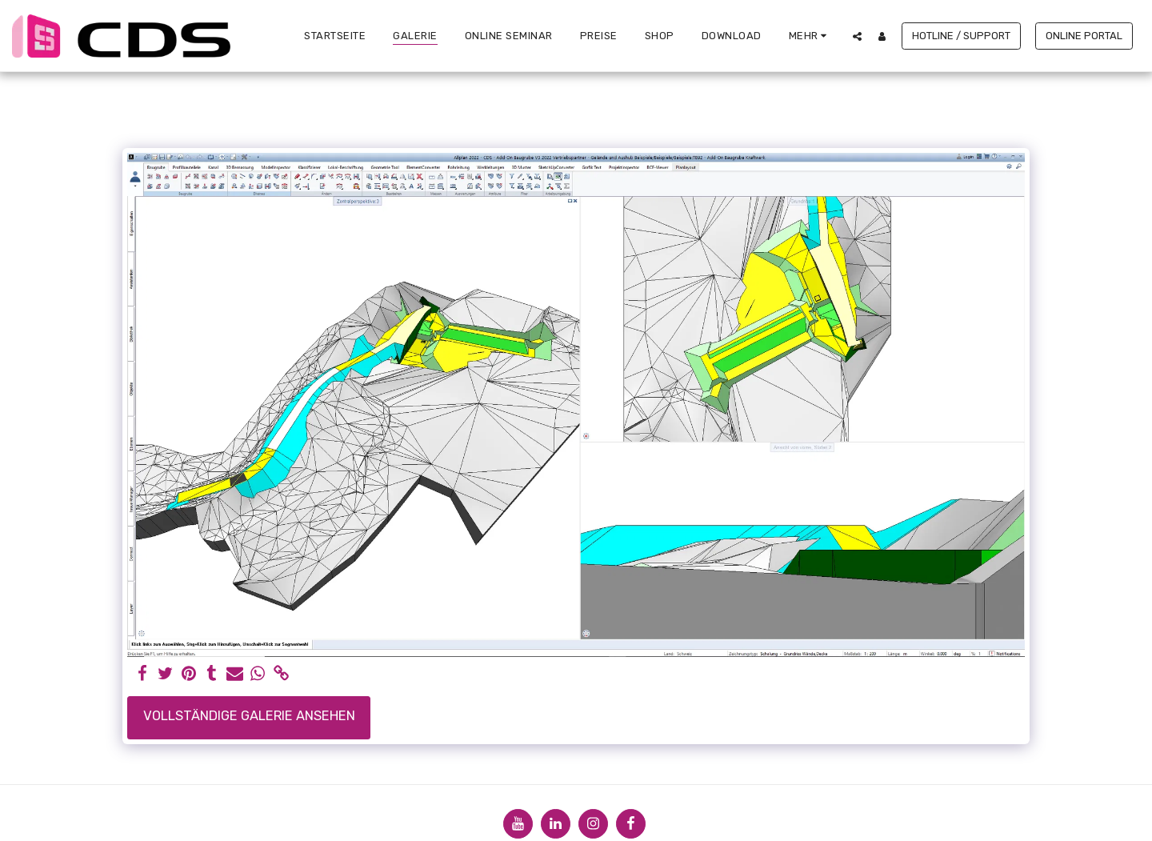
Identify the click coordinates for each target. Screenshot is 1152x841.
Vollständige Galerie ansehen (249, 715)
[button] (857, 36)
